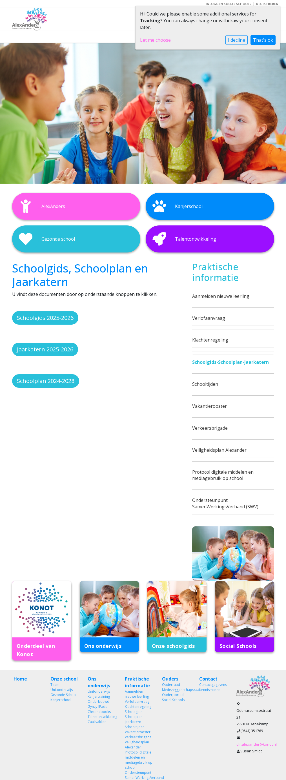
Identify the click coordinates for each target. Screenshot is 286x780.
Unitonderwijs (61, 689)
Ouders (170, 679)
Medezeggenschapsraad (176, 689)
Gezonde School (63, 694)
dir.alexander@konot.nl (256, 744)
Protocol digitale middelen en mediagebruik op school (223, 475)
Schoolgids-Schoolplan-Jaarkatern (230, 362)
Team (54, 684)
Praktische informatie (137, 682)
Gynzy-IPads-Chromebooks (99, 709)
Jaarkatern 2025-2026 (45, 349)
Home (20, 679)
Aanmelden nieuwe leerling (220, 296)
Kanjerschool (60, 699)
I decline (236, 40)
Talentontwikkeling (102, 716)
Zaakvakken (97, 721)
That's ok (263, 40)
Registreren (267, 4)
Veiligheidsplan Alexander (219, 450)
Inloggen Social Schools (228, 4)
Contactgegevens (213, 684)
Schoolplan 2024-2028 (45, 381)
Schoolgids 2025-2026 (45, 318)
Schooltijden (205, 384)
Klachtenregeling (210, 340)
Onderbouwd (98, 701)
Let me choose (155, 40)
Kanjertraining (99, 696)
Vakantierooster (209, 406)
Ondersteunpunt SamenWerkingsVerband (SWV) (225, 503)
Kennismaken (209, 689)
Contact (208, 679)
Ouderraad (171, 684)
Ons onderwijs (99, 682)
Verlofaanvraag (208, 318)
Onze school (64, 679)
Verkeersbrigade (210, 428)
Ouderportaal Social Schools (173, 697)
